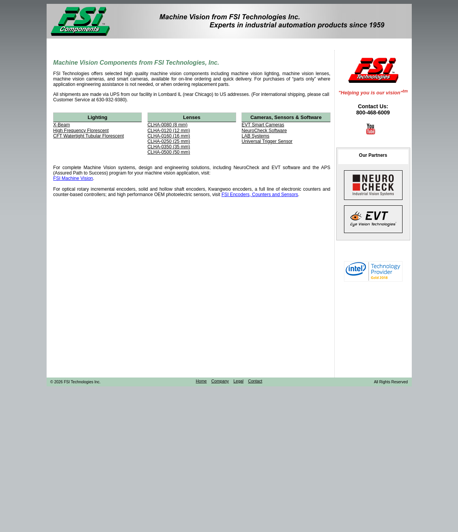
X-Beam (61, 125)
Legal (238, 381)
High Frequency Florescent (81, 130)
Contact (255, 381)
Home (201, 381)
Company (220, 381)
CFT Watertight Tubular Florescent (88, 136)
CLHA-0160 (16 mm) (169, 136)
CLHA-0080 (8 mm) (168, 125)
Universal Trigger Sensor (267, 141)
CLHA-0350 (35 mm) (169, 146)
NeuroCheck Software (264, 130)
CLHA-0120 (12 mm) (169, 130)
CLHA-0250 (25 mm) (169, 141)
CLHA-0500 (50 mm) (169, 152)
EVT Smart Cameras (263, 125)
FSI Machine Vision (73, 178)
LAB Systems (255, 136)
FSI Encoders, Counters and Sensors (259, 194)
